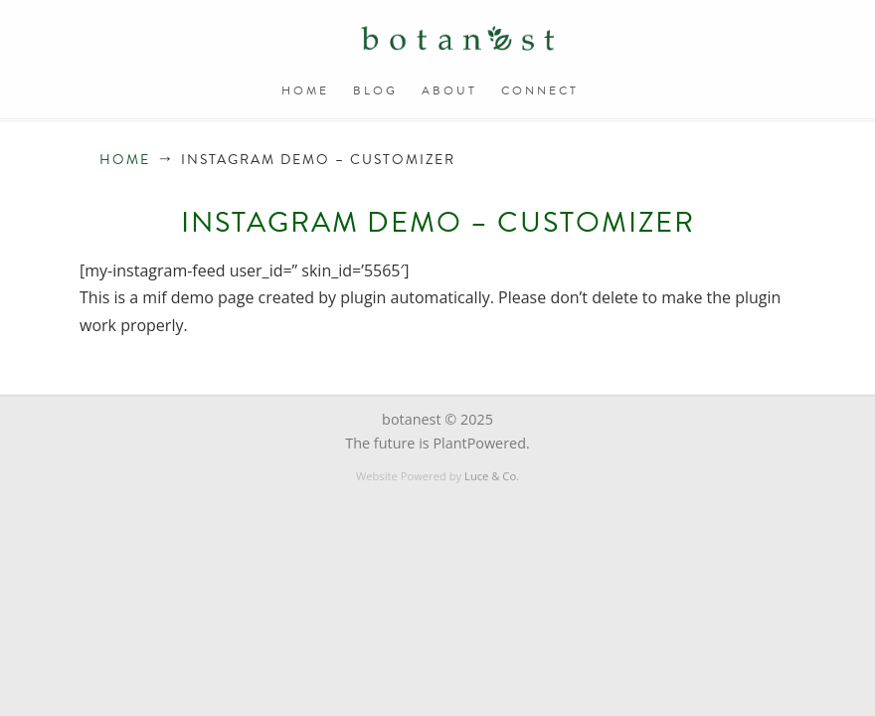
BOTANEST (457, 40)
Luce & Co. (491, 475)
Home (124, 159)
